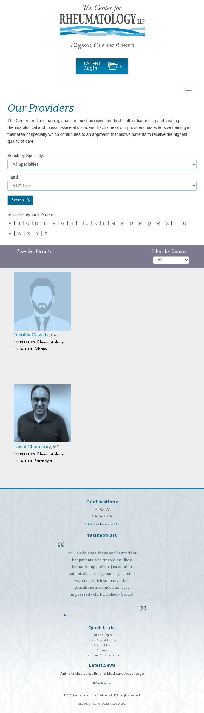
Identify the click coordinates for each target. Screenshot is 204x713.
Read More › (102, 683)
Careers (102, 650)
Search (17, 200)
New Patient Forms (102, 640)
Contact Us (102, 645)
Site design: (85, 703)
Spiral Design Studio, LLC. (109, 703)
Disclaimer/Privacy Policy (102, 655)
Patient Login (102, 635)
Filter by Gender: (170, 251)
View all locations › (102, 523)
